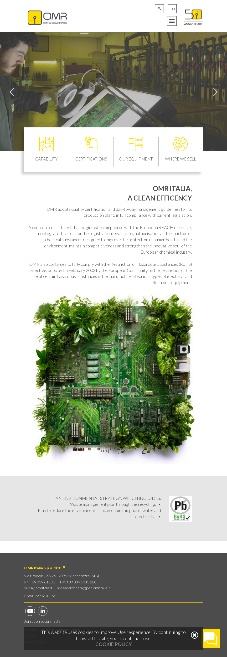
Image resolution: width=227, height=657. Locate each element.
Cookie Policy (113, 644)
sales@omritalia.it (38, 588)
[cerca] (125, 8)
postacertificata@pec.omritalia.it (83, 588)
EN (172, 8)
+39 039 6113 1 (43, 582)
